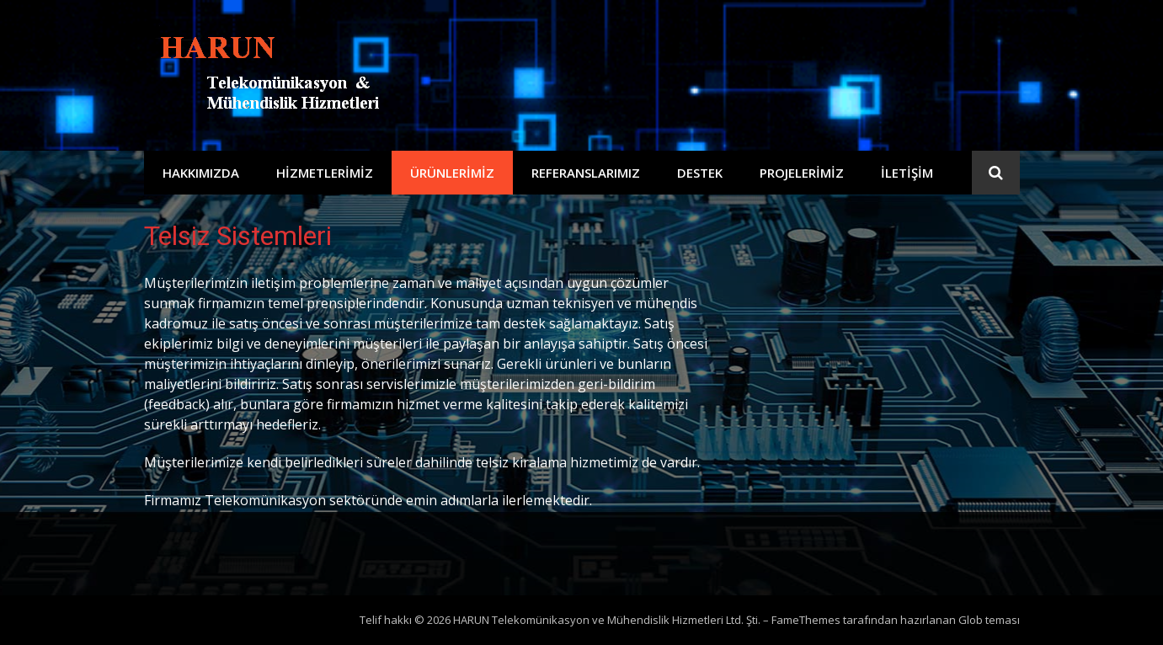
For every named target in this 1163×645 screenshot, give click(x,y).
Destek (700, 172)
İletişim (907, 172)
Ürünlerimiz (452, 172)
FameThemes (805, 619)
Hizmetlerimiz (324, 172)
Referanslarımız (585, 172)
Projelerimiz (802, 172)
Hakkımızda (201, 172)
